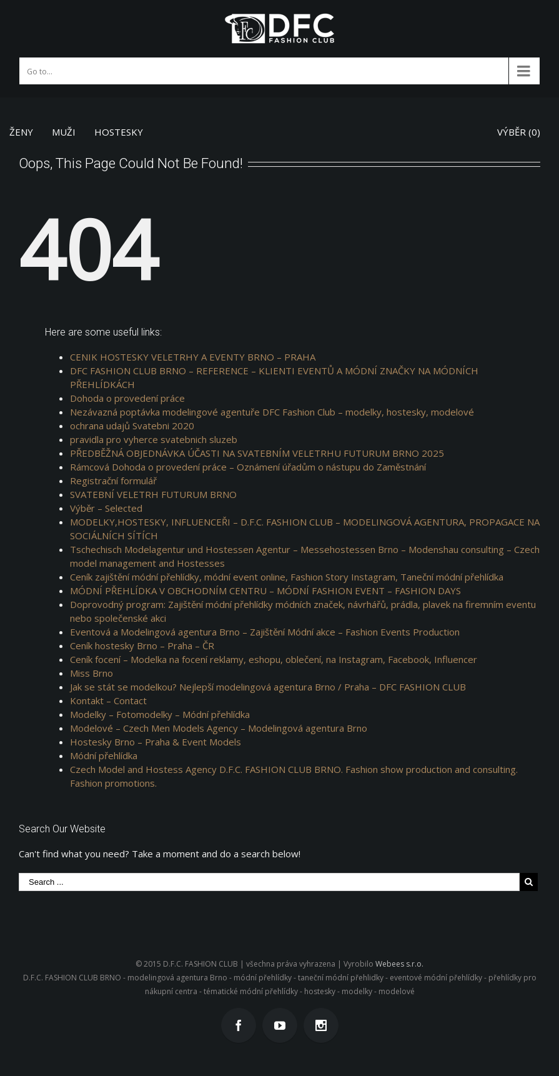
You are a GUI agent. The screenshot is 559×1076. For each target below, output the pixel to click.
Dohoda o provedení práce (127, 398)
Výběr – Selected (106, 508)
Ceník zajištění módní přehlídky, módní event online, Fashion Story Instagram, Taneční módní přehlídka (286, 576)
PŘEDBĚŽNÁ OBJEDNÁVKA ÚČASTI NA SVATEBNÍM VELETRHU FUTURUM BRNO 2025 (257, 453)
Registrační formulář (113, 480)
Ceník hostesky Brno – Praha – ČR (142, 645)
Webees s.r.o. (399, 964)
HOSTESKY (118, 132)
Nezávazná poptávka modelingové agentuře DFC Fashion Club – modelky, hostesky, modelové (272, 412)
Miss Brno (91, 673)
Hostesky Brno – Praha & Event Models (155, 741)
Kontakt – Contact (108, 700)
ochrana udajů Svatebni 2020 (132, 425)
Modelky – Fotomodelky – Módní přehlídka (160, 714)
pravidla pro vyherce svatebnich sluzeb (153, 439)
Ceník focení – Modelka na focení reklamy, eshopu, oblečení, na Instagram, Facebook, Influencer (273, 659)
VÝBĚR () (518, 132)
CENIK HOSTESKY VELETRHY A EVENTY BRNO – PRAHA (192, 357)
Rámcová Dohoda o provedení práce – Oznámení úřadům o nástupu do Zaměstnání (248, 467)
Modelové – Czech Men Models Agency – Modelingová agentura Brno (218, 728)
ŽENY (21, 132)
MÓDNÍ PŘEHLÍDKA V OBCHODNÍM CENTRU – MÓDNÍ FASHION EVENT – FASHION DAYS (265, 590)
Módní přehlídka (103, 755)
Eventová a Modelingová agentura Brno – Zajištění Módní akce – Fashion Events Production (265, 631)
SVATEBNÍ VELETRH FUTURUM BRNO (153, 494)
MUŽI (64, 132)
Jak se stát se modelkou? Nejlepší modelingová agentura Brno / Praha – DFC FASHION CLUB (268, 686)
